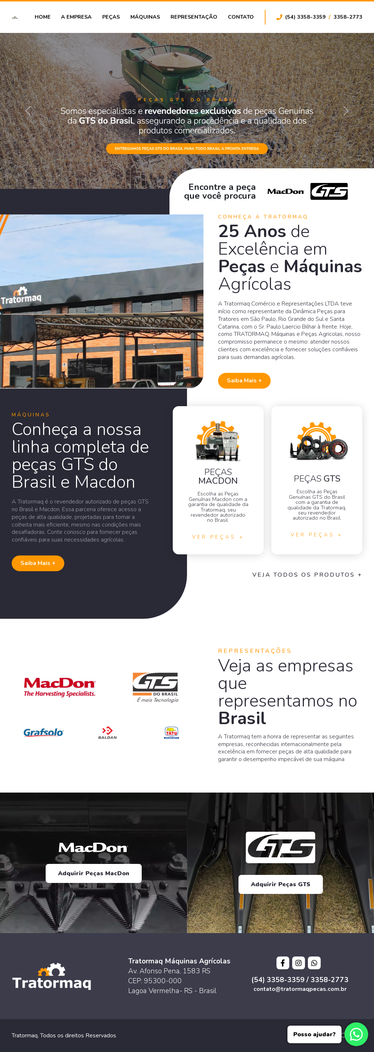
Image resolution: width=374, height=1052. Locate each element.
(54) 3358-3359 (305, 16)
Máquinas (145, 16)
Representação (194, 16)
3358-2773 (347, 16)
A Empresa (76, 16)
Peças (111, 16)
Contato (241, 16)
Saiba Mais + (244, 381)
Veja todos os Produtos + (307, 575)
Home (43, 16)
